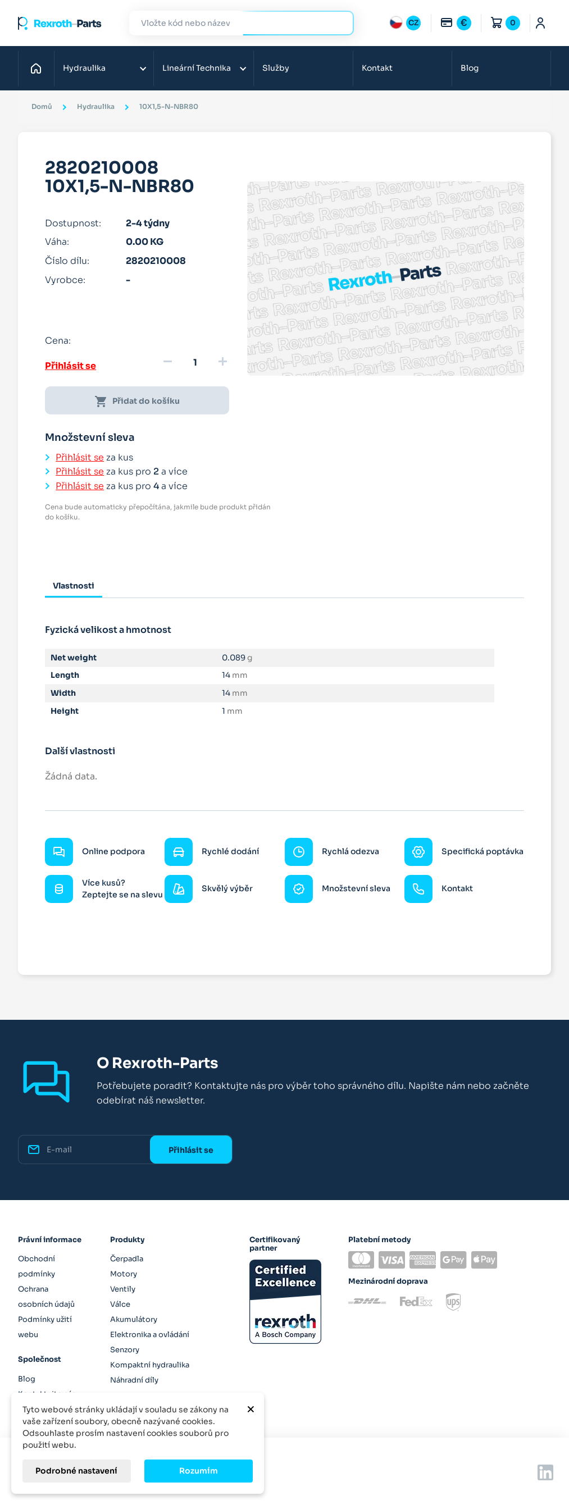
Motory (123, 1274)
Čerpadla (126, 1259)
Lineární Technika (196, 68)
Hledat (339, 23)
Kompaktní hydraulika (149, 1365)
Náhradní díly (134, 1380)
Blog (470, 68)
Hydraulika (84, 68)
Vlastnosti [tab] (73, 586)
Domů (39, 68)
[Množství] (195, 363)
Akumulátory (133, 1319)
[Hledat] (233, 23)
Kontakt (377, 68)
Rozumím (198, 1471)
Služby (275, 68)
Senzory (124, 1349)
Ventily (122, 1289)
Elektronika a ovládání (149, 1334)
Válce (120, 1304)
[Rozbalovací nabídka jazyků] (405, 23)
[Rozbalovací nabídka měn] (455, 23)
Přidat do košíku (137, 401)
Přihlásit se (70, 366)
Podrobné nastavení (76, 1471)
